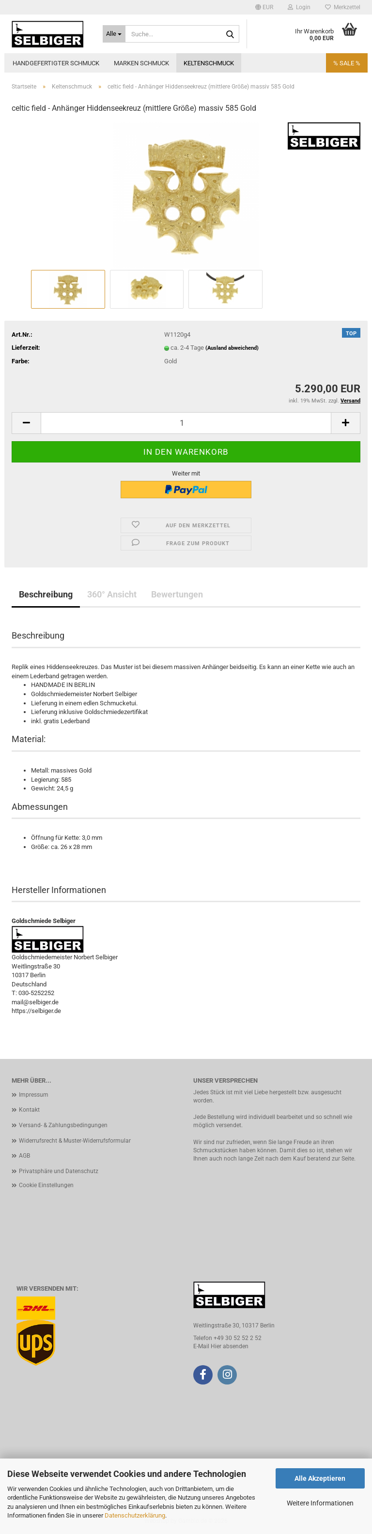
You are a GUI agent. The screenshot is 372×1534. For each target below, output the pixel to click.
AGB (24, 1155)
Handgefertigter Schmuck (56, 63)
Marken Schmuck (141, 63)
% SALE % (346, 63)
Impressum (33, 1094)
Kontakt (29, 1109)
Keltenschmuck (209, 63)
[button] (264, 7)
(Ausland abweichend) (232, 348)
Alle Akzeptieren (319, 1478)
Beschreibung (46, 594)
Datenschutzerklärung (135, 1515)
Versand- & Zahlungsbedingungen (63, 1125)
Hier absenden (229, 1346)
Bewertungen (177, 594)
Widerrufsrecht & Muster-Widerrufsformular (75, 1140)
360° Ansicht (112, 594)
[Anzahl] (186, 423)
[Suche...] (114, 34)
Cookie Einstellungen (46, 1185)
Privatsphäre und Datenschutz (58, 1171)
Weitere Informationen (320, 1503)
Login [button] (299, 7)
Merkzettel (342, 7)
